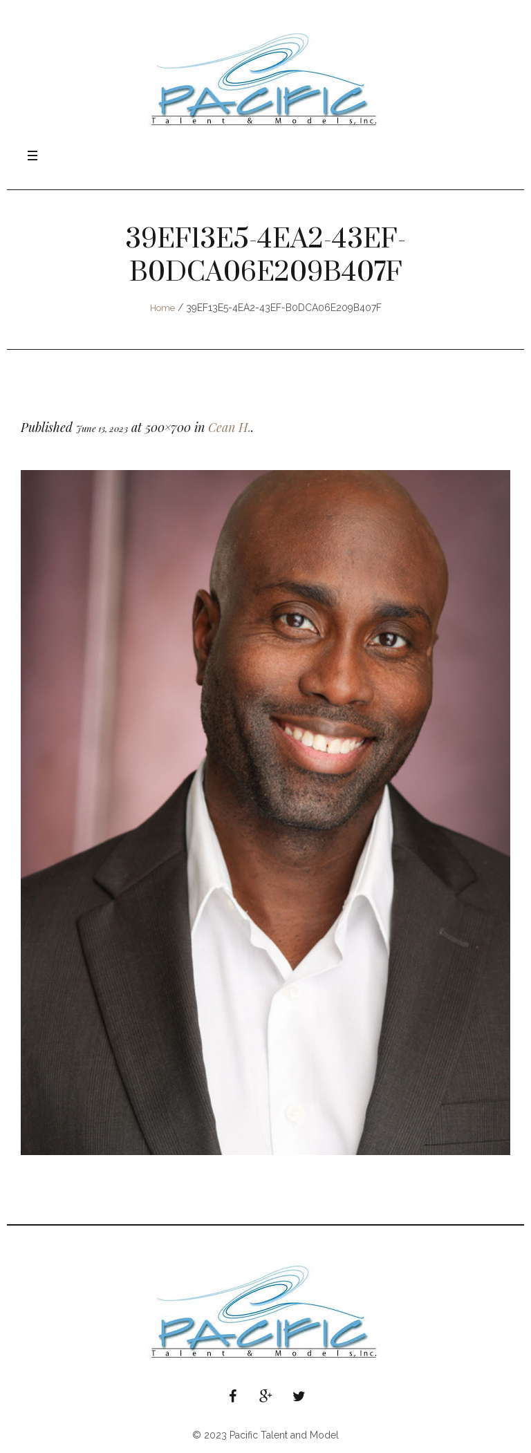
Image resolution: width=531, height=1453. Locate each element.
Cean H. (229, 427)
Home (162, 308)
